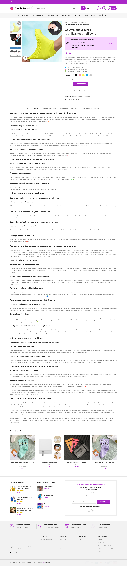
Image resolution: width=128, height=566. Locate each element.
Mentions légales (102, 542)
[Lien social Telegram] (78, 100)
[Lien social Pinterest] (74, 100)
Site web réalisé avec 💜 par (41, 562)
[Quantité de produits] (68, 84)
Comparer (43, 542)
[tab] (32, 107)
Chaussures (82, 96)
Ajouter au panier (80, 83)
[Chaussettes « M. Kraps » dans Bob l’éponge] (104, 447)
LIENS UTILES (82, 536)
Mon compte (44, 546)
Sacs (61, 552)
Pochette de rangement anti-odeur (77, 462)
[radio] (73, 75)
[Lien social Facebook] (99, 2)
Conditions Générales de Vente (106, 546)
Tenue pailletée (48, 486)
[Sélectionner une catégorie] (73, 8)
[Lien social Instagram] (101, 2)
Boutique (91, 8)
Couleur (67, 75)
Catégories (63, 536)
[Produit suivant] (116, 23)
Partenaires (82, 555)
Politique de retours (103, 552)
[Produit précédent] (112, 23)
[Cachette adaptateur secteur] (49, 447)
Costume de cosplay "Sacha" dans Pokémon (25, 498)
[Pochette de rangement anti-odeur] (77, 447)
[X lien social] (71, 100)
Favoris (42, 549)
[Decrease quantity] (66, 84)
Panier (80, 552)
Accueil (67, 22)
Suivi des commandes (46, 539)
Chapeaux (62, 546)
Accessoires (74, 22)
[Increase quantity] (71, 84)
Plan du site (101, 555)
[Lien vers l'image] (21, 540)
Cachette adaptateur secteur (50, 462)
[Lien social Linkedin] (76, 100)
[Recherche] (58, 8)
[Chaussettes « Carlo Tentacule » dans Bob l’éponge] (22, 447)
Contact (100, 539)
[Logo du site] (20, 8)
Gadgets (88, 96)
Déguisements (63, 542)
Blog (80, 546)
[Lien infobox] (22, 526)
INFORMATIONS (102, 536)
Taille (66, 79)
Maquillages (63, 539)
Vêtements (62, 549)
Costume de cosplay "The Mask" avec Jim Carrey (24, 487)
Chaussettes (82, 22)
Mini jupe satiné (48, 495)
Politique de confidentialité (105, 549)
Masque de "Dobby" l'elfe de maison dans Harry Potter (25, 509)
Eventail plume (48, 503)
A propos (81, 549)
